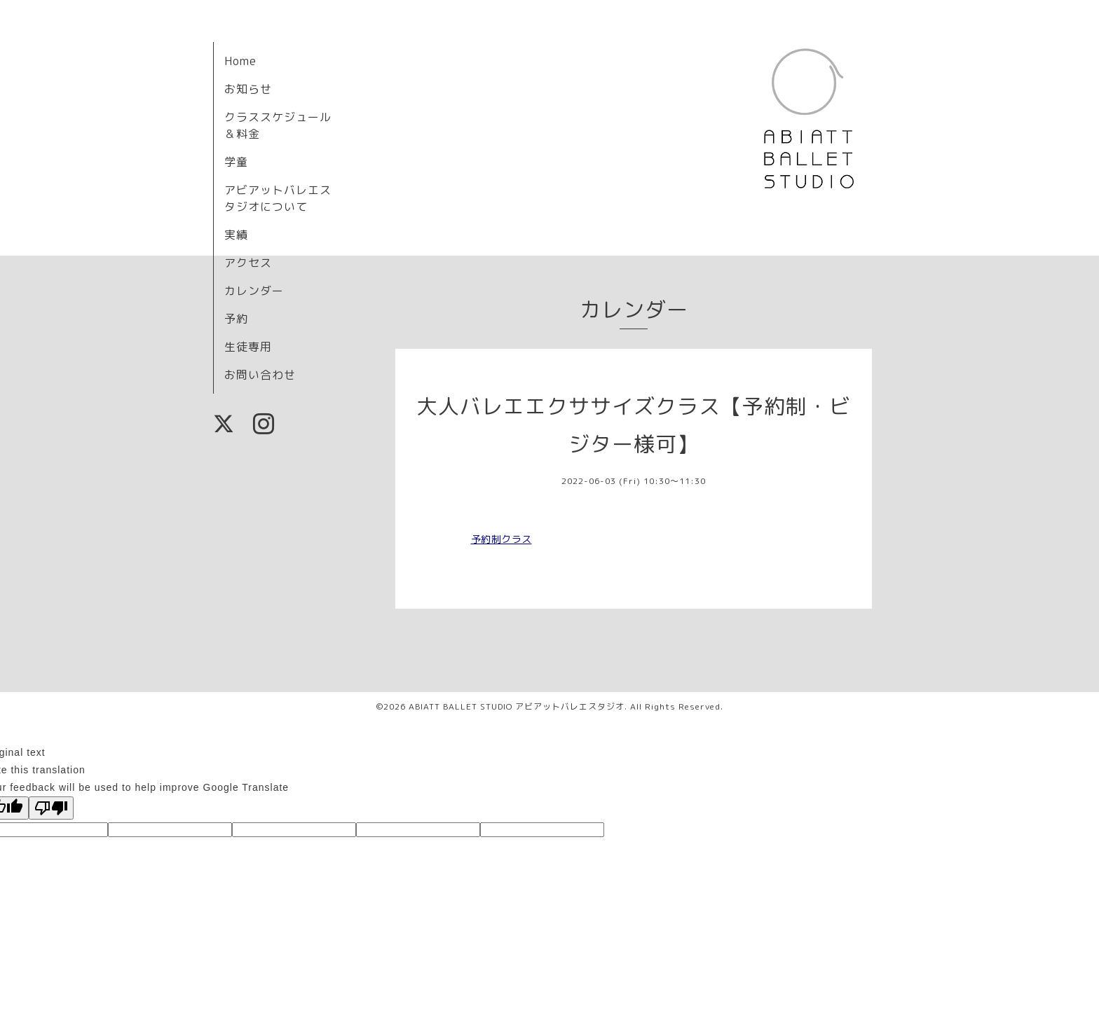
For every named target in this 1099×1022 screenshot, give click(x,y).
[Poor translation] (51, 808)
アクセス (248, 262)
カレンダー (254, 290)
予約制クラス (501, 539)
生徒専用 (248, 346)
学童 (236, 162)
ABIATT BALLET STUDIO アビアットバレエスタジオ (516, 706)
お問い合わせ (260, 374)
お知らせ (248, 89)
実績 (236, 234)
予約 (236, 318)
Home (240, 61)
